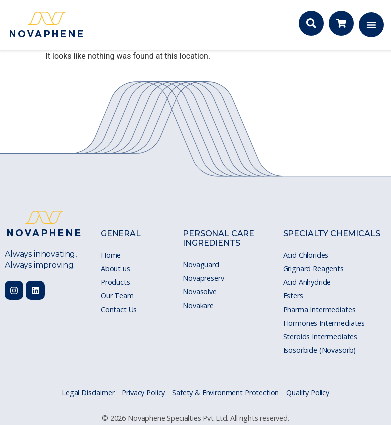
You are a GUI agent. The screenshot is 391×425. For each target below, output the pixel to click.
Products (115, 282)
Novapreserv (203, 278)
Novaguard (201, 264)
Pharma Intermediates (319, 309)
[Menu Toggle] (371, 24)
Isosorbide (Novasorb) (319, 350)
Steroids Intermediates (320, 336)
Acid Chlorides (306, 255)
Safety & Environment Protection (225, 392)
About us (115, 268)
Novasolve (200, 291)
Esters (293, 295)
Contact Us (119, 309)
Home (111, 255)
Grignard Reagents (313, 268)
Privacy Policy (143, 392)
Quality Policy (307, 392)
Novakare (198, 305)
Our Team (117, 295)
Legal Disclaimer (88, 392)
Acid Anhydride (307, 282)
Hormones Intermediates (324, 323)
